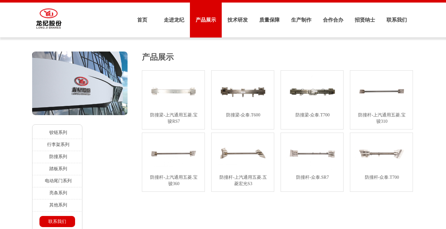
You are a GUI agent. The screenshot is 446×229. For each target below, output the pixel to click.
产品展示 (206, 20)
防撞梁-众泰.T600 (243, 115)
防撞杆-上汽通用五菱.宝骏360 (173, 180)
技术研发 (237, 20)
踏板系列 (58, 168)
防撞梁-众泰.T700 (313, 115)
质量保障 (269, 20)
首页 (142, 20)
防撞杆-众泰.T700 (382, 177)
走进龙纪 (174, 20)
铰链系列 (58, 132)
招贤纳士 (365, 20)
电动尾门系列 (58, 180)
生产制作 (301, 20)
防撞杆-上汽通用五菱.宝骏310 (381, 118)
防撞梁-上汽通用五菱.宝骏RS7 (173, 118)
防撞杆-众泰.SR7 (312, 177)
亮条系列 (58, 193)
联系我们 (397, 20)
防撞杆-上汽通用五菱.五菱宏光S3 (243, 180)
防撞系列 (58, 156)
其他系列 (58, 205)
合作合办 (333, 20)
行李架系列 (58, 144)
